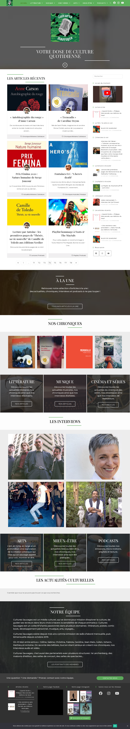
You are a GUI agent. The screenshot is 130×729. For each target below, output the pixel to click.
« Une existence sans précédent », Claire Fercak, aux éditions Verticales (111, 228)
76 (60, 263)
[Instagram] (102, 253)
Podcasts (41, 255)
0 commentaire (114, 117)
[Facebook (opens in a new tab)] (114, 3)
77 (65, 263)
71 (34, 263)
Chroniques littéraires (29, 136)
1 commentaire (115, 232)
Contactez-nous (110, 678)
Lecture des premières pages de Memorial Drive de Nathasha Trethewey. (111, 172)
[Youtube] (108, 253)
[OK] (127, 726)
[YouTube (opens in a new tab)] (122, 3)
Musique (83, 194)
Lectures (34, 255)
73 (44, 263)
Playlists (76, 255)
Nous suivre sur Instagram (80, 718)
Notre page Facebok (51, 687)
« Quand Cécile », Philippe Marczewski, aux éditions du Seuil (111, 113)
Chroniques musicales (72, 194)
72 (39, 263)
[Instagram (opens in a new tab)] (118, 3)
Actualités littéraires (30, 194)
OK (115, 726)
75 (55, 263)
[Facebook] (96, 253)
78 (71, 263)
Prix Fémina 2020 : (26, 177)
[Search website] (110, 3)
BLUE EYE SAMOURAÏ (109, 128)
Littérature (40, 136)
